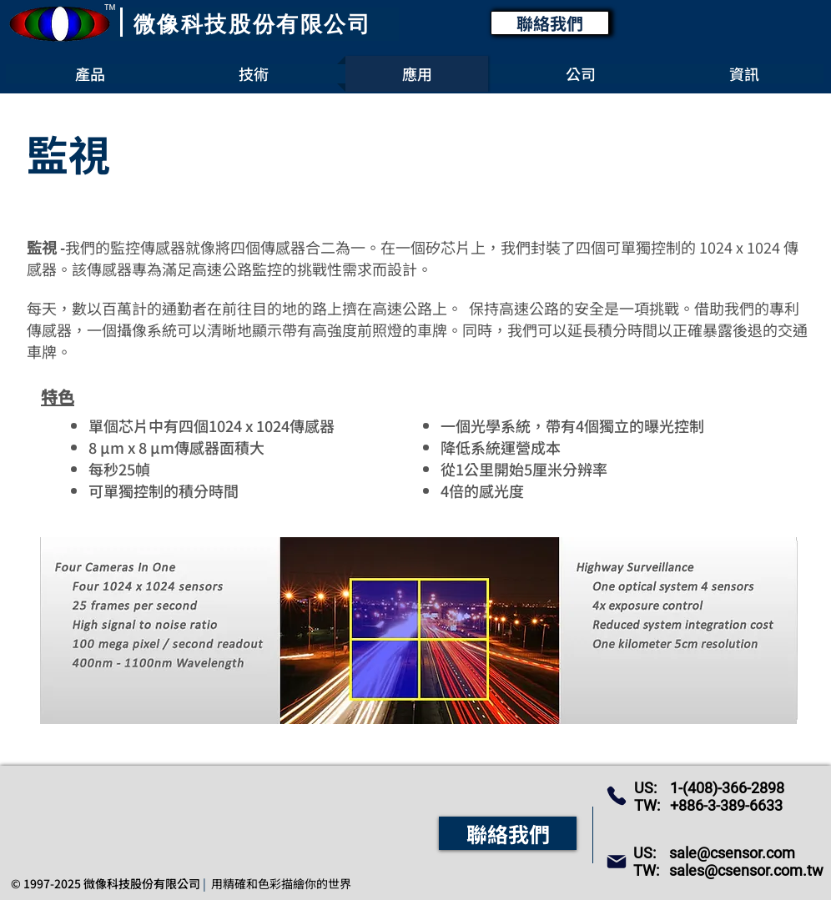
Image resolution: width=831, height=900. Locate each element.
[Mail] (616, 861)
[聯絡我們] (550, 23)
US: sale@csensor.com (714, 853)
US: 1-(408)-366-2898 (709, 788)
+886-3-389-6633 (726, 805)
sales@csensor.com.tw (746, 870)
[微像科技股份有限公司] (254, 24)
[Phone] (616, 796)
